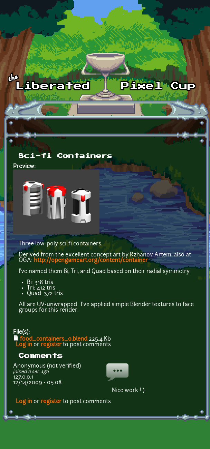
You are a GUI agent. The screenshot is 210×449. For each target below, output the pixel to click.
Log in (24, 345)
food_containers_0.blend (53, 339)
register (51, 345)
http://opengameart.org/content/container (91, 260)
